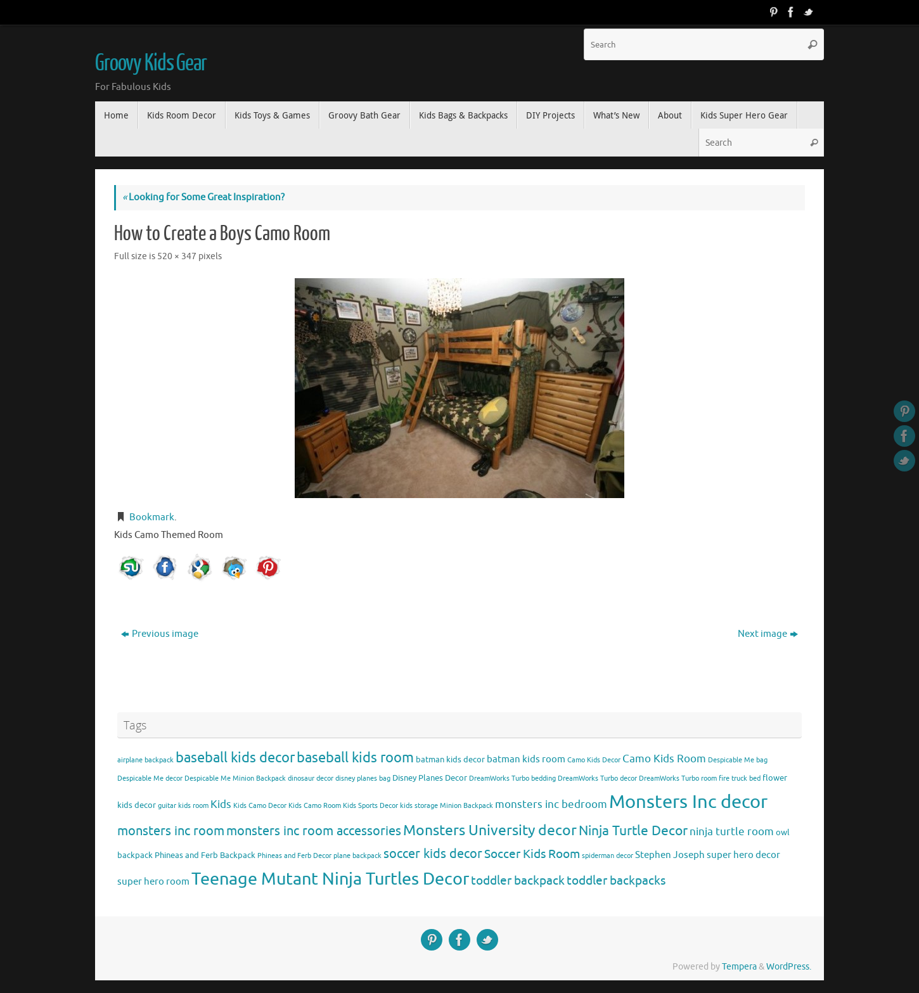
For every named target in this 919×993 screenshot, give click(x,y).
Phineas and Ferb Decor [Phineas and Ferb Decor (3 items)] (294, 856)
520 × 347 (176, 256)
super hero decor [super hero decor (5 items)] (743, 855)
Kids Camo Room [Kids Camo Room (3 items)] (314, 806)
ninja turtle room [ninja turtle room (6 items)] (732, 831)
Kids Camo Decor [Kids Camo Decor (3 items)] (259, 806)
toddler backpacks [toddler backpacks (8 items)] (616, 880)
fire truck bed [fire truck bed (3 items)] (740, 778)
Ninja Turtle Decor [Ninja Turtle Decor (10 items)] (633, 831)
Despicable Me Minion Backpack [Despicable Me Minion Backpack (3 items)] (235, 778)
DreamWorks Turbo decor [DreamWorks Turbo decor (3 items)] (597, 778)
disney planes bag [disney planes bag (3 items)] (362, 778)
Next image (768, 634)
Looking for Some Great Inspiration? (203, 197)
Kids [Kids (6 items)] (220, 804)
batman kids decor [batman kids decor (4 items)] (450, 759)
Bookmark (151, 517)
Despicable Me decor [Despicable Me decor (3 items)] (150, 778)
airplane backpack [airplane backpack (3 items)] (145, 760)
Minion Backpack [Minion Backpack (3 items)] (466, 806)
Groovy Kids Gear (151, 63)
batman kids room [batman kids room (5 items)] (526, 759)
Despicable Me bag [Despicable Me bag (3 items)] (738, 760)
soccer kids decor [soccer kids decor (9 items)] (432, 853)
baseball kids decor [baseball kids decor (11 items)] (235, 757)
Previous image (159, 634)
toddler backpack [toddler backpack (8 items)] (518, 880)
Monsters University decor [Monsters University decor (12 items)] (490, 830)
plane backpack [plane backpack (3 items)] (357, 856)
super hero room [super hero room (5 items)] (153, 881)
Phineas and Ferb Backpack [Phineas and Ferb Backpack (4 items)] (205, 855)
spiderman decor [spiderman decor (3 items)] (607, 856)
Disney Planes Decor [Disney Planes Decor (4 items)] (429, 777)
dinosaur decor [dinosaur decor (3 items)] (310, 778)
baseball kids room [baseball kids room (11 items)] (355, 757)
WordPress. (788, 966)
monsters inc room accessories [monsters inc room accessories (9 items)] (313, 831)
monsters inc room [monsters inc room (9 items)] (170, 831)
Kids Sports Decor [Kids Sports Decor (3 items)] (370, 806)
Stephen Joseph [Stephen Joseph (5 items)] (670, 855)
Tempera (739, 966)
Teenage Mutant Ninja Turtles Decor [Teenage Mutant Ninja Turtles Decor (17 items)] (330, 879)
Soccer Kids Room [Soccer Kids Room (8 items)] (532, 854)
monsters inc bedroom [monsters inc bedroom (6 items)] (551, 804)
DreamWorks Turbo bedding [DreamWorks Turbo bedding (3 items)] (512, 778)
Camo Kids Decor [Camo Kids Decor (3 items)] (593, 760)
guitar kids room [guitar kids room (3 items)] (183, 806)
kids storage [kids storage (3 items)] (419, 806)
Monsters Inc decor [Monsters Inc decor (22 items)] (688, 802)
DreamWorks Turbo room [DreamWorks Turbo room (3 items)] (678, 778)
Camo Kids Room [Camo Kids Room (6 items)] (664, 759)
